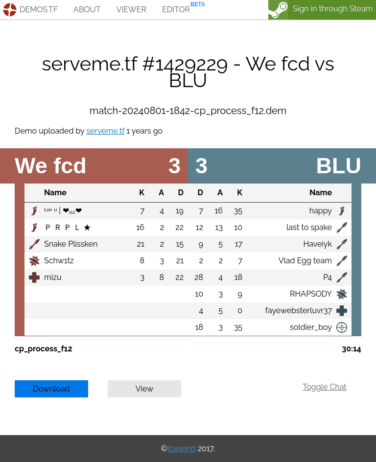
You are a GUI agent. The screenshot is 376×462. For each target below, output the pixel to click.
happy (320, 210)
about (86, 9)
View (145, 388)
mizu (53, 277)
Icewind (181, 448)
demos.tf (39, 9)
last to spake (309, 227)
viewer (131, 9)
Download (51, 388)
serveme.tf (105, 131)
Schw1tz (59, 260)
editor (176, 9)
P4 (327, 277)
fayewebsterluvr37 (298, 310)
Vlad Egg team (305, 260)
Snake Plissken (70, 244)
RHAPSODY (311, 294)
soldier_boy (311, 327)
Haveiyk (318, 244)
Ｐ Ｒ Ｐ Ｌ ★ (67, 227)
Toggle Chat (324, 387)
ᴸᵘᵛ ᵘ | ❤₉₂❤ (63, 210)
